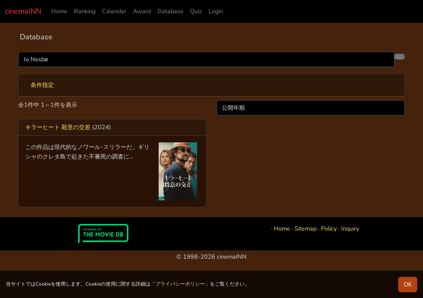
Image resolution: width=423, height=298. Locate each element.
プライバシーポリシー (180, 284)
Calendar (114, 11)
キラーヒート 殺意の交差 (57, 127)
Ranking (84, 11)
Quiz (196, 11)
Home (59, 11)
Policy (329, 228)
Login (216, 11)
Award (142, 11)
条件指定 (42, 85)
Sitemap (305, 228)
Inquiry (350, 228)
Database (170, 11)
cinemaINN (23, 11)
